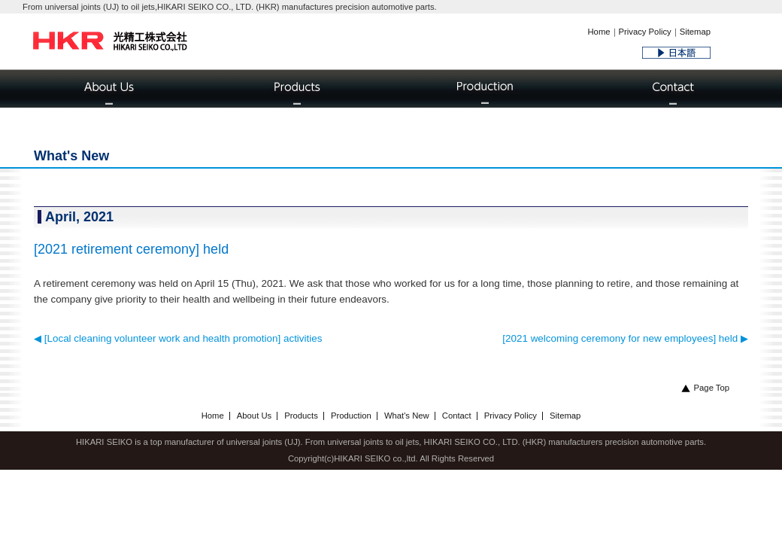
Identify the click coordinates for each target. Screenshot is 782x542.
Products (300, 415)
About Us (254, 415)
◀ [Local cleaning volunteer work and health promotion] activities (178, 338)
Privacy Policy (645, 31)
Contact (456, 415)
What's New (406, 415)
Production (351, 415)
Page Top (705, 387)
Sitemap (695, 31)
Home (598, 31)
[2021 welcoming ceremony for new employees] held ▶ (625, 338)
